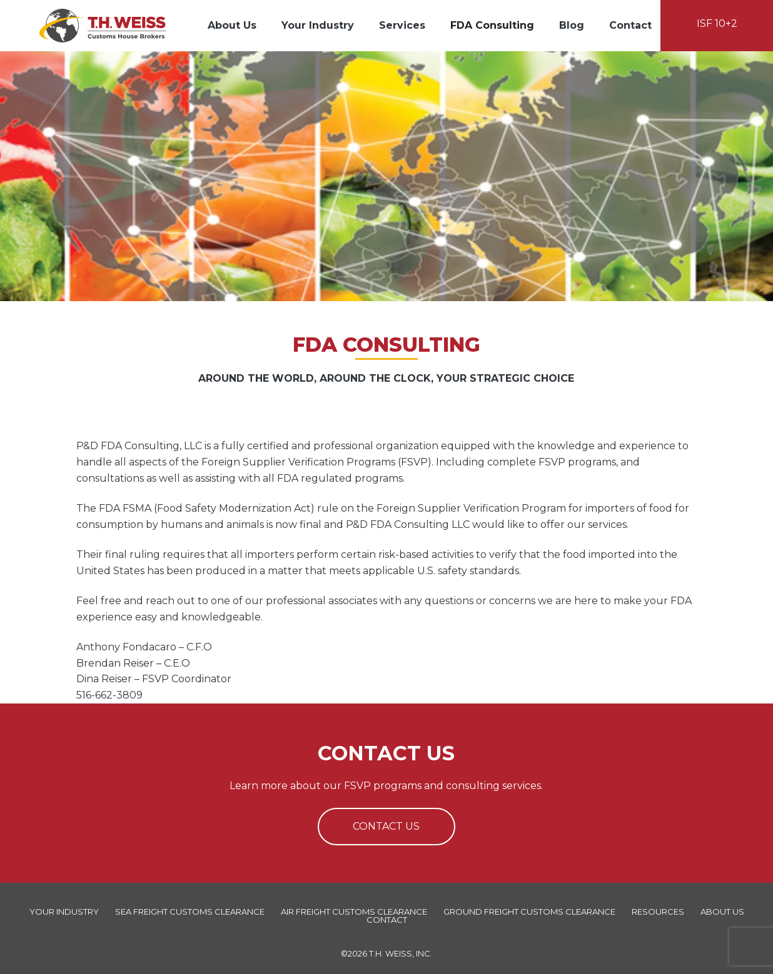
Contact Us (386, 826)
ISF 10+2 (717, 23)
